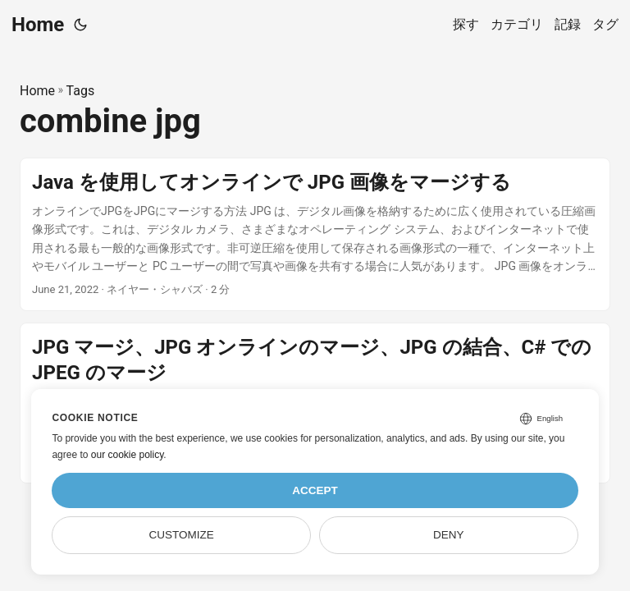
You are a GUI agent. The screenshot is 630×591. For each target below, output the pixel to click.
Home (37, 24)
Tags (80, 90)
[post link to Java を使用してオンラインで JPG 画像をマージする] (315, 234)
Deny (448, 535)
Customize (181, 535)
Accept (315, 490)
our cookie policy (127, 454)
